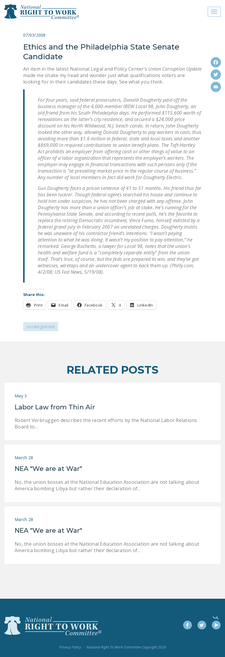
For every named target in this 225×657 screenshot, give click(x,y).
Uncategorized (40, 326)
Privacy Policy (70, 647)
